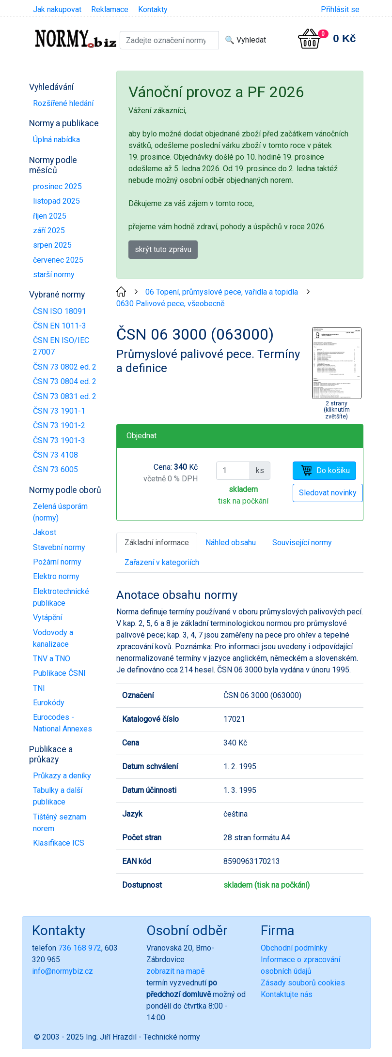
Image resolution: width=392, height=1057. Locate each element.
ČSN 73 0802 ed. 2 (64, 367)
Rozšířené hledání (63, 103)
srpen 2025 (52, 245)
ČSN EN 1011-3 (59, 325)
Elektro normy (56, 576)
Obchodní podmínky (294, 948)
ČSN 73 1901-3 (59, 440)
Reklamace (109, 9)
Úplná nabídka (56, 139)
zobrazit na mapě (175, 971)
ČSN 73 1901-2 (59, 425)
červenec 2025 (58, 260)
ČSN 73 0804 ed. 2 (64, 381)
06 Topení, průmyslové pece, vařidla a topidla (221, 292)
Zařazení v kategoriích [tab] (162, 562)
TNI (39, 688)
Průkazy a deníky (62, 775)
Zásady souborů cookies (303, 982)
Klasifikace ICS (58, 843)
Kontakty (153, 9)
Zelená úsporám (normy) (60, 512)
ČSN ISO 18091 (59, 311)
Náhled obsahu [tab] (230, 542)
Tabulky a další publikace (57, 796)
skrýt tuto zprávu (163, 249)
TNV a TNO (51, 658)
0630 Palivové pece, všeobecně (170, 303)
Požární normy (57, 561)
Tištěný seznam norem (59, 822)
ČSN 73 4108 (55, 455)
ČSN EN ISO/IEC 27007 (61, 346)
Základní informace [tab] (157, 542)
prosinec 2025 (57, 186)
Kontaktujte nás (287, 994)
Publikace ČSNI (59, 673)
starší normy (54, 274)
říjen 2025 (49, 216)
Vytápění (47, 617)
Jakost (44, 532)
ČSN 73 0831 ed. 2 (64, 396)
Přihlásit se (340, 9)
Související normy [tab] (302, 542)
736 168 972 (79, 948)
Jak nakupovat (57, 9)
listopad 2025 (56, 201)
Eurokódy (48, 702)
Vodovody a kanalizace (53, 638)
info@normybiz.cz (62, 971)
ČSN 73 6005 (55, 469)
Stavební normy (59, 547)
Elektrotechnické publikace (61, 597)
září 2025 (49, 230)
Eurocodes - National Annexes (62, 723)
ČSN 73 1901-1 (59, 411)
